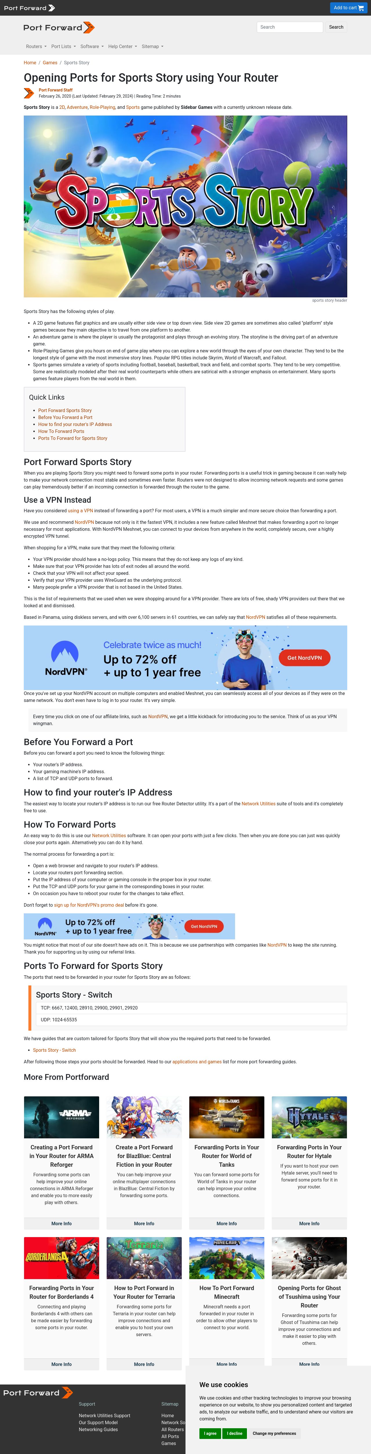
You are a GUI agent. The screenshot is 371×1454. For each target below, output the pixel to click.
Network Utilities (259, 803)
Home (30, 62)
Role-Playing (102, 107)
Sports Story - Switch (54, 1050)
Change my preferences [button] (274, 1433)
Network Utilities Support (104, 1415)
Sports (133, 107)
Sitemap (170, 1404)
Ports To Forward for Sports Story (72, 438)
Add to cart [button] (349, 8)
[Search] (290, 27)
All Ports (170, 1436)
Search (336, 27)
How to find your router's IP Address (75, 424)
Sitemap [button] (151, 46)
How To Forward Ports (61, 431)
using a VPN (80, 510)
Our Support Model (98, 1422)
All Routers (172, 1429)
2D (62, 107)
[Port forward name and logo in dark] (59, 27)
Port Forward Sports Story (65, 410)
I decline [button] (234, 1433)
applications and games (197, 1062)
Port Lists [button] (61, 46)
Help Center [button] (121, 46)
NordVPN (84, 522)
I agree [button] (210, 1433)
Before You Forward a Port (65, 417)
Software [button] (90, 46)
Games (50, 62)
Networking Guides (98, 1429)
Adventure (77, 107)
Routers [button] (34, 46)
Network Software (180, 1422)
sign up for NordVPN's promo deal (89, 905)
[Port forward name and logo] (29, 7)
